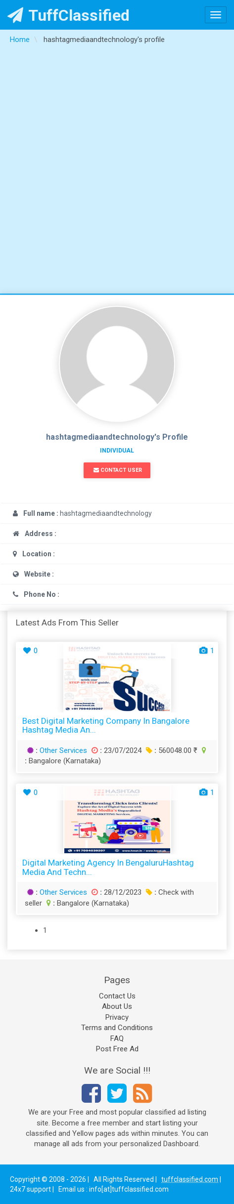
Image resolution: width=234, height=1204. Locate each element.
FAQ (117, 1038)
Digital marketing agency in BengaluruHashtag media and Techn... (108, 867)
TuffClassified (68, 15)
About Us (117, 1006)
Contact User (118, 470)
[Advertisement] (117, 172)
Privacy (117, 1017)
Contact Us (117, 996)
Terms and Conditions (117, 1027)
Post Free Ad (117, 1048)
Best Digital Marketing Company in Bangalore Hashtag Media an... (105, 725)
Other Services (63, 750)
